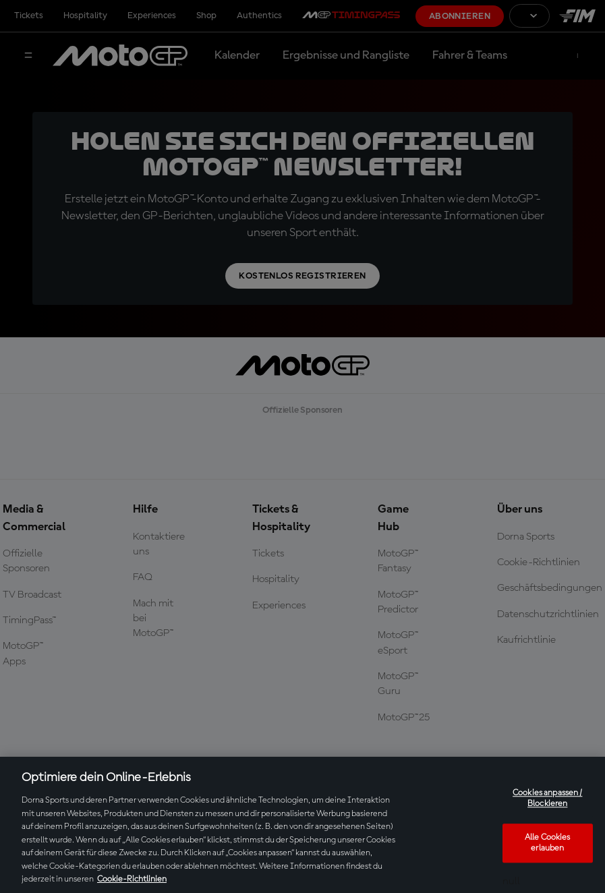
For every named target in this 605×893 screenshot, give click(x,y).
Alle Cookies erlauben (548, 843)
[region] (302, 825)
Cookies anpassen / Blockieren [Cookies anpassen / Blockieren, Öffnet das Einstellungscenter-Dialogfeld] (547, 799)
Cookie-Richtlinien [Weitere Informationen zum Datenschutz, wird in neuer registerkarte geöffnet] (132, 879)
